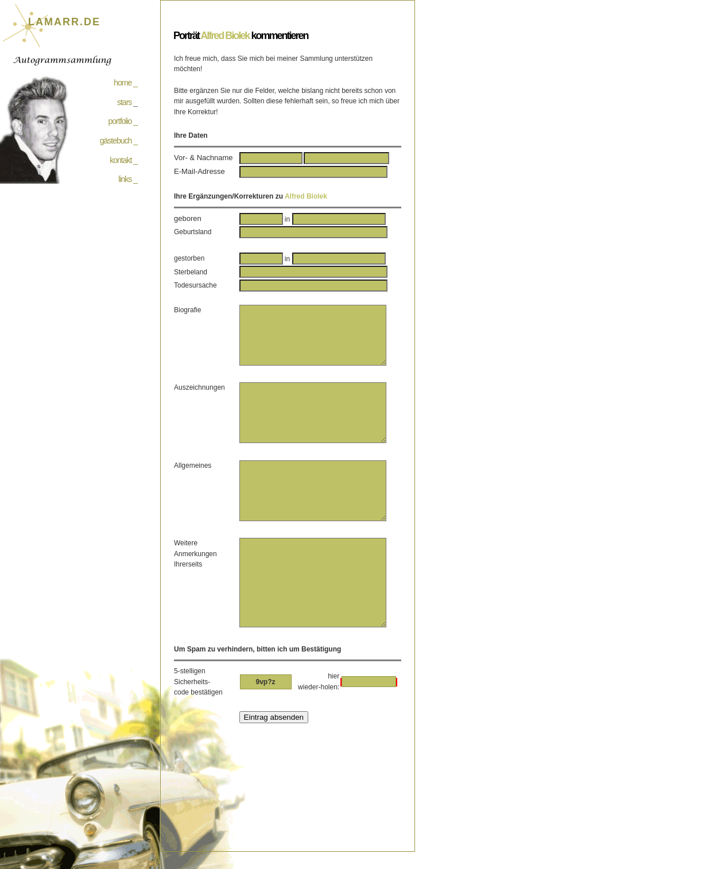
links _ (127, 179)
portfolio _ (122, 121)
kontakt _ (123, 160)
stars (124, 102)
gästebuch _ (118, 140)
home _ (125, 82)
